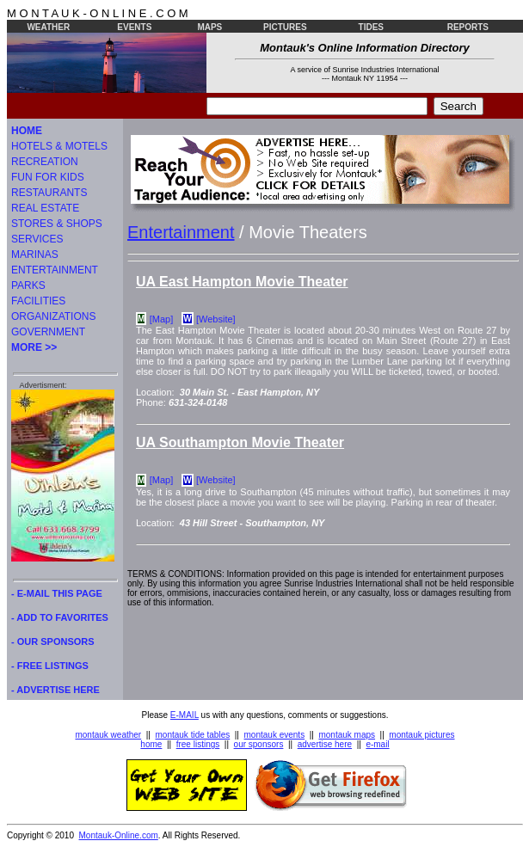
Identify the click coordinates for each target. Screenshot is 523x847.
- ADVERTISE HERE (55, 689)
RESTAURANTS (49, 193)
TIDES (371, 27)
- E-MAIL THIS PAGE (56, 593)
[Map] (162, 319)
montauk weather (108, 735)
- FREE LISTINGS (50, 665)
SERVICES (37, 239)
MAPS (209, 27)
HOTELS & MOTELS (59, 146)
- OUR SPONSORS (53, 641)
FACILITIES (38, 301)
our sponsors (259, 744)
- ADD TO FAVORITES (59, 617)
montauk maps (346, 735)
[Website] (216, 319)
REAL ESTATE (45, 208)
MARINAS (34, 255)
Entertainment (181, 232)
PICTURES (285, 27)
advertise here (325, 744)
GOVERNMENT (48, 332)
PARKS (28, 285)
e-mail (377, 744)
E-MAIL (184, 715)
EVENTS (134, 27)
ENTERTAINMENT (54, 270)
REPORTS (468, 27)
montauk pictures (421, 735)
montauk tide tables (193, 735)
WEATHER (48, 27)
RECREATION (44, 162)
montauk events (274, 735)
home (151, 744)
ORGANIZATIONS (53, 316)
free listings (198, 744)
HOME (26, 131)
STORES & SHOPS (56, 224)
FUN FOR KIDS (47, 177)
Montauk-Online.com (118, 835)
